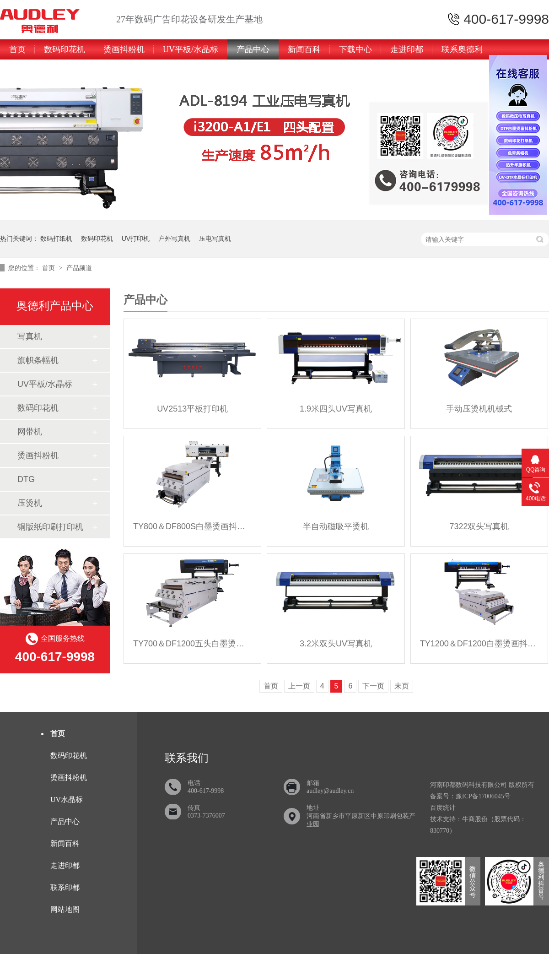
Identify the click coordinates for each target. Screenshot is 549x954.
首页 (17, 49)
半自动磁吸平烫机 (336, 526)
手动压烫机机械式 (479, 408)
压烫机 (29, 503)
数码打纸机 (56, 238)
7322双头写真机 (479, 526)
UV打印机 (136, 238)
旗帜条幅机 (38, 360)
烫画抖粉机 (124, 49)
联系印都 (65, 887)
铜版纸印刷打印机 (50, 526)
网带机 (29, 431)
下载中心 (355, 49)
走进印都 (406, 49)
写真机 (29, 336)
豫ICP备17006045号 (483, 796)
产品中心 (253, 49)
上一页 (299, 686)
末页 (401, 686)
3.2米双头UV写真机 (336, 643)
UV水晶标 (66, 799)
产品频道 (79, 267)
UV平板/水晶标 (190, 49)
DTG (26, 479)
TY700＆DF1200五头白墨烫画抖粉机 (192, 643)
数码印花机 (64, 49)
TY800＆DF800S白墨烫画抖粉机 (192, 526)
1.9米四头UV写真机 (336, 408)
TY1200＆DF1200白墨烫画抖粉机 (479, 643)
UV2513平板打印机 (192, 408)
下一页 (373, 686)
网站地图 (65, 909)
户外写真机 (174, 238)
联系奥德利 (462, 49)
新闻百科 (304, 49)
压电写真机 (215, 238)
